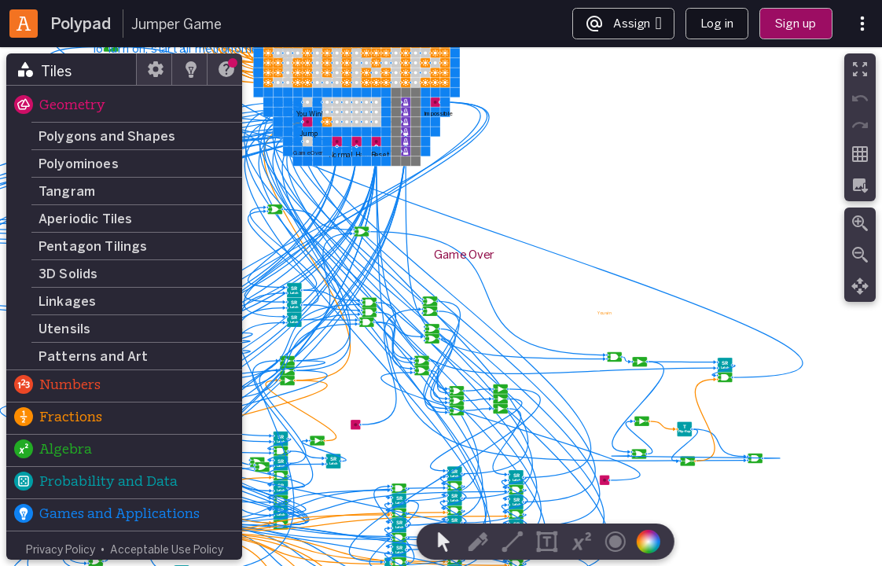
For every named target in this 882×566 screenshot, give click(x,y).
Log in (716, 23)
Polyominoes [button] (79, 163)
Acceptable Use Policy (166, 549)
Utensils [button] (64, 328)
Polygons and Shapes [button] (107, 136)
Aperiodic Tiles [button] (85, 218)
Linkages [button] (67, 301)
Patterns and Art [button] (94, 356)
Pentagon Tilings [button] (93, 246)
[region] (441, 306)
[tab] (71, 69)
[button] (124, 106)
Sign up (795, 23)
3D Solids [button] (68, 273)
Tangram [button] (67, 191)
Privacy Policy (60, 549)
